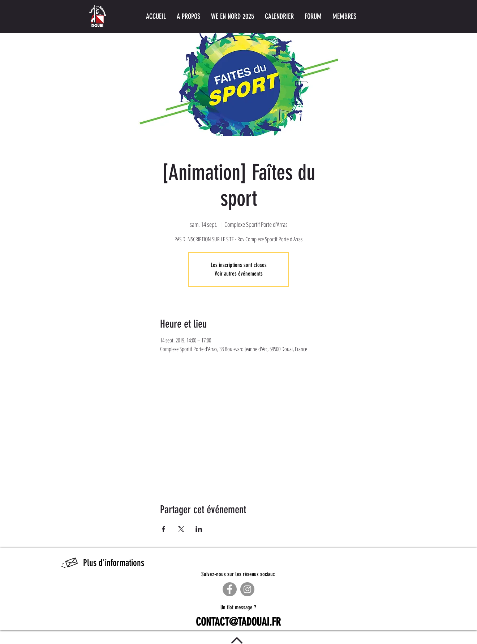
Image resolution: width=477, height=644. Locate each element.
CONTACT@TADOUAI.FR (238, 621)
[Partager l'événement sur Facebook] (163, 529)
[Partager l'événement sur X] (181, 529)
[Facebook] (230, 589)
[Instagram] (247, 589)
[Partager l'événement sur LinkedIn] (198, 529)
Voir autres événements (239, 273)
